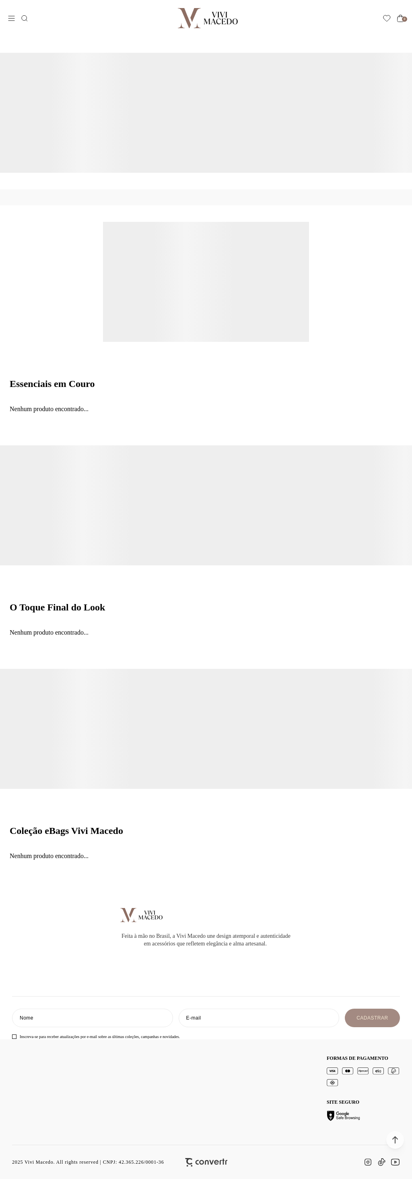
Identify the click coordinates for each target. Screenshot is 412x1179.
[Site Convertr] (206, 1162)
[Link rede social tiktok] (381, 1162)
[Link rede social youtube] (395, 1162)
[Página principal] (208, 18)
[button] (395, 1140)
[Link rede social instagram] (368, 1162)
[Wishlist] (387, 18)
